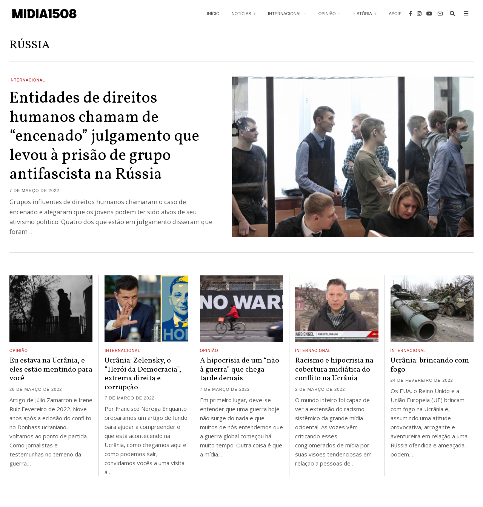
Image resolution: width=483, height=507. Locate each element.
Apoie (395, 13)
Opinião (327, 13)
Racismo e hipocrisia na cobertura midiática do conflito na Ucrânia (334, 369)
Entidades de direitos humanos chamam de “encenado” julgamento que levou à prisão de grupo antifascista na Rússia (104, 137)
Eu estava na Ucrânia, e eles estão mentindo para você (50, 369)
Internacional (284, 13)
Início (213, 13)
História (362, 13)
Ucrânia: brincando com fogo (430, 365)
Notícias (241, 13)
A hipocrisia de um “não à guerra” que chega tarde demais (239, 369)
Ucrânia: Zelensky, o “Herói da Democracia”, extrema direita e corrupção (143, 373)
